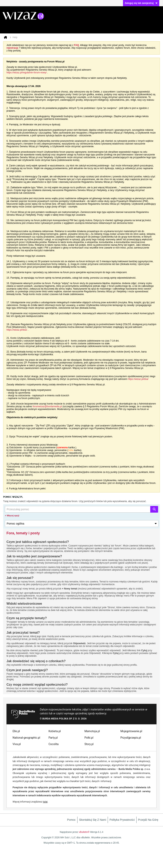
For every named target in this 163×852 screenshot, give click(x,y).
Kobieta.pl (54, 731)
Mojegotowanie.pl (131, 731)
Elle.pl (16, 731)
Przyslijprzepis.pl (130, 737)
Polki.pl (89, 737)
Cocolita (53, 744)
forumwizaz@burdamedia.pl (47, 406)
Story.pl (89, 744)
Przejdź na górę (148, 819)
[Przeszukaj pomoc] (81, 509)
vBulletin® (84, 832)
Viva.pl (17, 744)
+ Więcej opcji (12, 515)
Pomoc (71, 819)
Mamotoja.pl (92, 731)
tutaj (45, 801)
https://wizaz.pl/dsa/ (16, 329)
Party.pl (53, 737)
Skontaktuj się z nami (92, 819)
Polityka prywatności (122, 819)
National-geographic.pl (26, 737)
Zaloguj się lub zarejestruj (141, 3)
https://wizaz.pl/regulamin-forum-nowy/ (26, 72)
